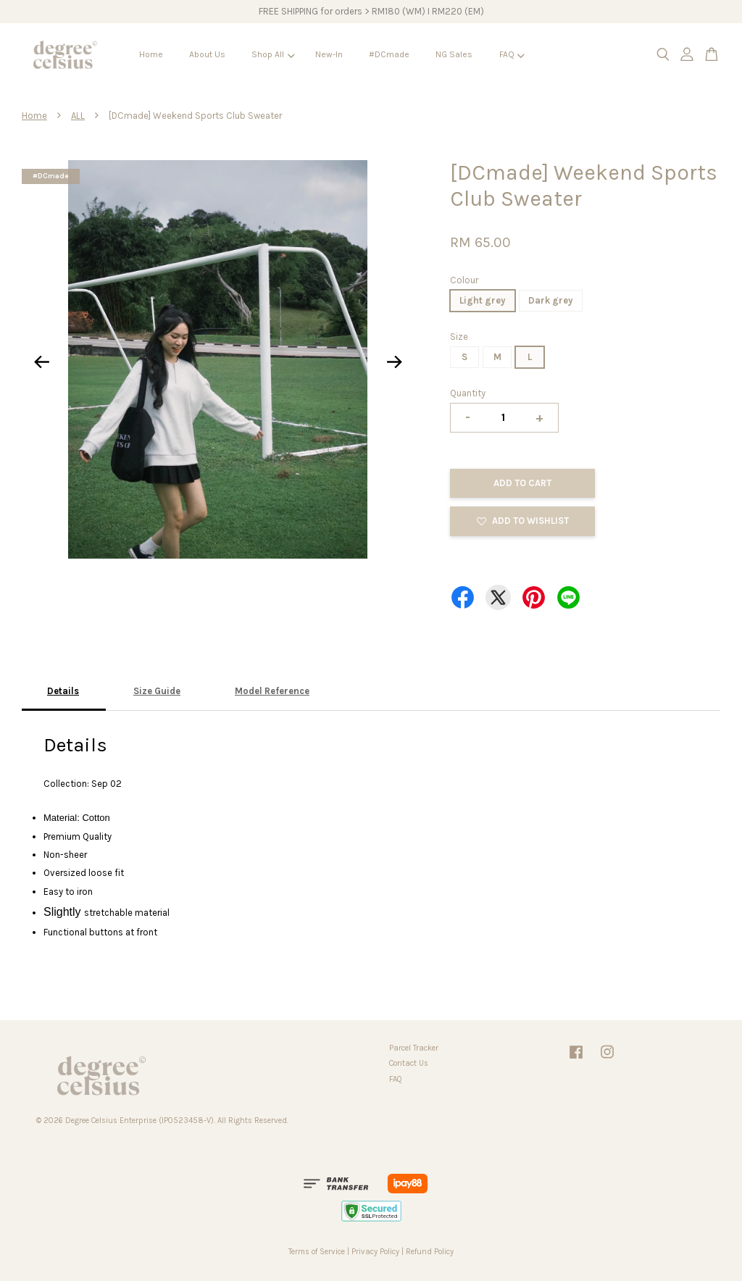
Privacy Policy (375, 1251)
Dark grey (550, 300)
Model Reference (272, 690)
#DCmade (389, 54)
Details (63, 690)
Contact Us (408, 1063)
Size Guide (156, 690)
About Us (207, 54)
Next (394, 362)
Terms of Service (316, 1251)
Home (151, 54)
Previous (41, 362)
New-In (329, 54)
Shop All (272, 54)
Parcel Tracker (413, 1048)
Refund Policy (430, 1251)
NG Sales (453, 54)
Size (459, 336)
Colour (464, 280)
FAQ (512, 54)
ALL (78, 115)
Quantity (467, 393)
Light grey (482, 300)
